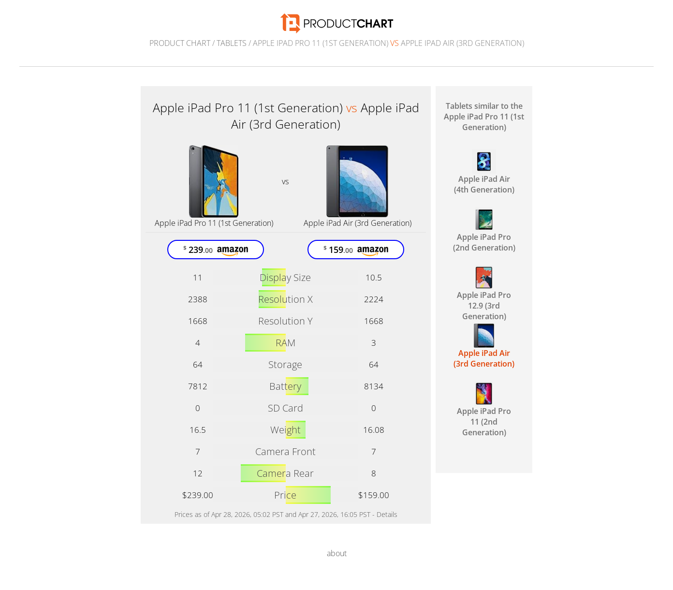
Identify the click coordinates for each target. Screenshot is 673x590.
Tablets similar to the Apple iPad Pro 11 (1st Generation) (484, 117)
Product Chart (179, 43)
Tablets (232, 43)
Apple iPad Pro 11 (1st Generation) (214, 223)
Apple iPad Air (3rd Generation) (357, 223)
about (337, 553)
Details (387, 514)
